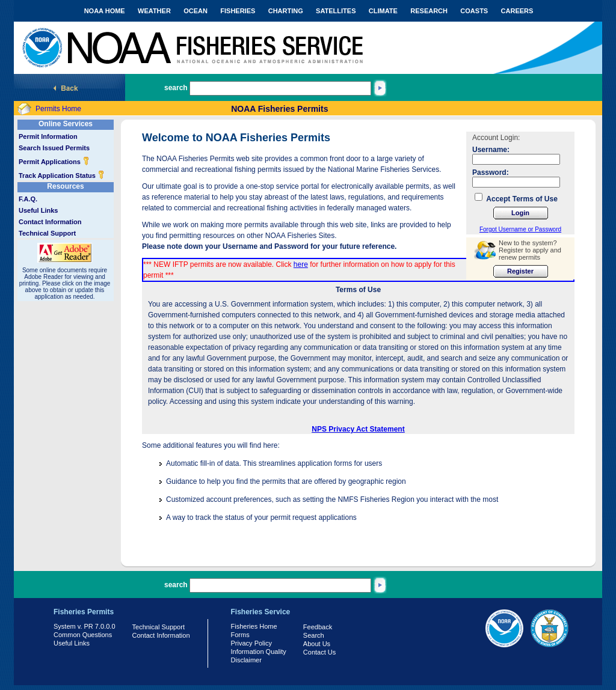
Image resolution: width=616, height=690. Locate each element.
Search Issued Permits (54, 147)
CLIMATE (383, 10)
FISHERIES (237, 10)
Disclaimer (246, 660)
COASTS (474, 10)
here (301, 264)
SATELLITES (336, 10)
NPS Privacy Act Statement (358, 429)
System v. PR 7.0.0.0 (85, 626)
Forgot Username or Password (520, 229)
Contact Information (50, 221)
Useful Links (38, 210)
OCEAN (195, 10)
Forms (240, 634)
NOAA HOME (104, 10)
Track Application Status (62, 175)
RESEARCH (429, 10)
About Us (316, 643)
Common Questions (83, 634)
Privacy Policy (251, 643)
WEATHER (154, 10)
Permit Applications (54, 161)
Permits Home (58, 109)
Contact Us (319, 652)
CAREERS (517, 10)
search (176, 88)
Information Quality (258, 651)
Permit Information (48, 136)
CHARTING (285, 10)
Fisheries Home (254, 626)
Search (313, 635)
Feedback (317, 626)
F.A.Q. (28, 199)
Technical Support (47, 233)
